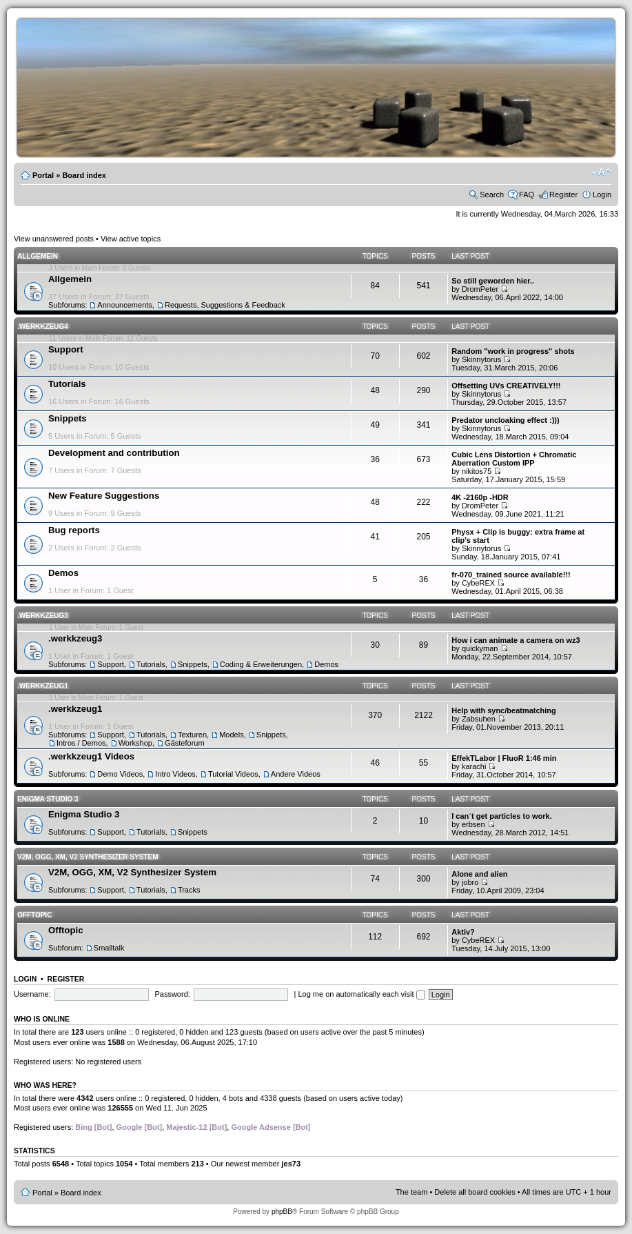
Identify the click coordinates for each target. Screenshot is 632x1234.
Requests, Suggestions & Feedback (225, 305)
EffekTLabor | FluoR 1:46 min (503, 758)
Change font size (601, 172)
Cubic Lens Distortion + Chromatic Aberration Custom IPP (513, 458)
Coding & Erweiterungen (261, 664)
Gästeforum (184, 743)
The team (411, 1192)
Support (65, 349)
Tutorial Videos (233, 774)
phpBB (282, 1211)
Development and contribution (114, 453)
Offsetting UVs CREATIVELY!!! (505, 385)
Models (231, 734)
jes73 (290, 1164)
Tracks (189, 890)
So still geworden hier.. (492, 281)
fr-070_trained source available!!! (510, 574)
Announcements (124, 305)
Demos (63, 573)
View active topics (131, 239)
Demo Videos (120, 774)
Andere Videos (295, 774)
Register (563, 194)
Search (492, 194)
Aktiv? (463, 932)
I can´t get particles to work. (501, 816)
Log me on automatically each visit (361, 994)
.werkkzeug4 (42, 326)
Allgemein (37, 256)
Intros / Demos (81, 743)
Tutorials (67, 384)
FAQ (526, 194)
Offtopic (34, 915)
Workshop (135, 743)
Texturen (192, 734)
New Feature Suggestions (103, 495)
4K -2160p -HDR (480, 497)
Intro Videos (175, 774)
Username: (32, 994)
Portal (43, 175)
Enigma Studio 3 (48, 799)
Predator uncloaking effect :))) (505, 420)
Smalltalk (109, 948)
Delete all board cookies (474, 1192)
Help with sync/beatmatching (503, 710)
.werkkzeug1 (42, 686)
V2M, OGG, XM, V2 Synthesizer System (87, 857)
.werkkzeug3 (42, 615)
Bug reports (74, 530)
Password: (172, 994)
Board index (84, 175)
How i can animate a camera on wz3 (515, 640)
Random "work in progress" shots (513, 351)
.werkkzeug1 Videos (91, 756)
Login (602, 194)
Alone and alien (479, 874)
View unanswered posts (54, 239)
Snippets (67, 418)
